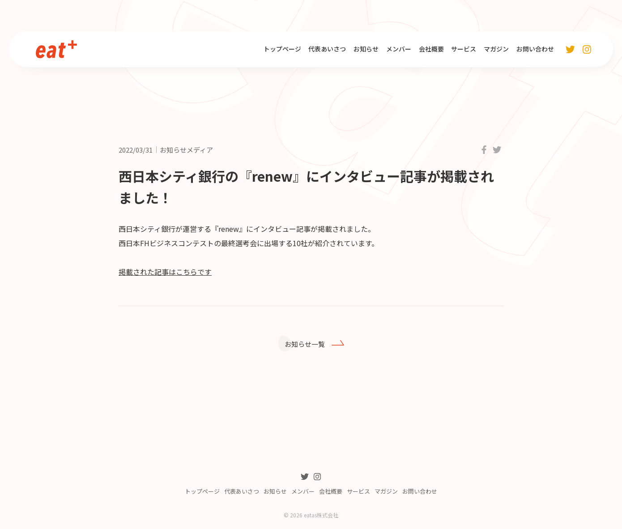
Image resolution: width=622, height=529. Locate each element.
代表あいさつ (327, 48)
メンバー (398, 48)
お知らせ (366, 48)
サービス (463, 48)
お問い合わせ (535, 48)
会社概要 (431, 48)
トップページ (282, 48)
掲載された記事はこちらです (165, 271)
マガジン (496, 48)
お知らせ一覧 (307, 344)
